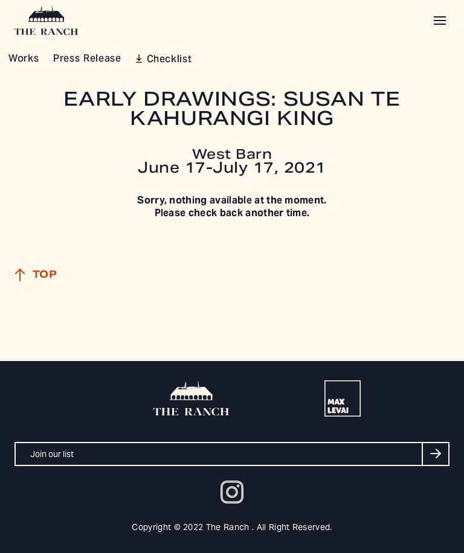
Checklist (169, 59)
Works (23, 59)
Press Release (87, 59)
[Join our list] (232, 454)
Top (35, 274)
